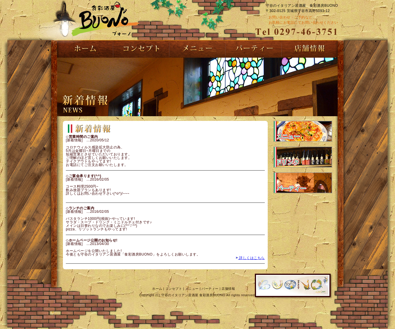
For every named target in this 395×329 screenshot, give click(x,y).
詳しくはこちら (250, 258)
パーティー (210, 288)
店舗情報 (228, 288)
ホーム (157, 288)
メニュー (192, 288)
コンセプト (173, 288)
